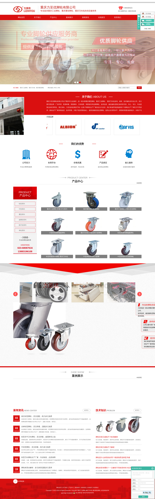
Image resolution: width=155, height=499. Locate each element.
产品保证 (103, 163)
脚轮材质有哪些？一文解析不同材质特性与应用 (114, 468)
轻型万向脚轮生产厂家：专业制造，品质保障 (38, 457)
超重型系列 (22, 220)
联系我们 (117, 17)
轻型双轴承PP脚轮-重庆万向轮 (57, 256)
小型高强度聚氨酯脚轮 (57, 233)
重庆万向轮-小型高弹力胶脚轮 (91, 233)
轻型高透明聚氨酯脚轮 (126, 233)
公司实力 (26, 163)
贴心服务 (129, 163)
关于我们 (37, 17)
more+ (86, 410)
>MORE (139, 183)
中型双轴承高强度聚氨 (126, 256)
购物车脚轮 (124, 111)
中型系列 (22, 209)
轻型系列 (22, 204)
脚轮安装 (53, 111)
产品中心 (53, 17)
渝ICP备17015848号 (67, 493)
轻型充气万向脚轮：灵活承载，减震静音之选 (38, 437)
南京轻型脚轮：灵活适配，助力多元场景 (36, 416)
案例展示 (69, 17)
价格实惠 (77, 163)
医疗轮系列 (22, 225)
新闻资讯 (85, 17)
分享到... (148, 24)
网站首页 (21, 17)
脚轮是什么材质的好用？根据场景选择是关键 (113, 457)
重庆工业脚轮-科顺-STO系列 (57, 209)
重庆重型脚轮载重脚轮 (91, 209)
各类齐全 (52, 163)
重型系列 (22, 214)
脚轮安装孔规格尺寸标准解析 (107, 437)
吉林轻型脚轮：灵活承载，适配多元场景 (36, 426)
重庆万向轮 (89, 490)
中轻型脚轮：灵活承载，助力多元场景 (35, 447)
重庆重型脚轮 (96, 490)
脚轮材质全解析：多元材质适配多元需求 (36, 468)
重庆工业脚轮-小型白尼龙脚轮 (125, 209)
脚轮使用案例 (88, 111)
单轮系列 (22, 230)
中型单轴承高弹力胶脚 (91, 256)
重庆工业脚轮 (82, 490)
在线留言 (101, 17)
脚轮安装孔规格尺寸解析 (105, 447)
